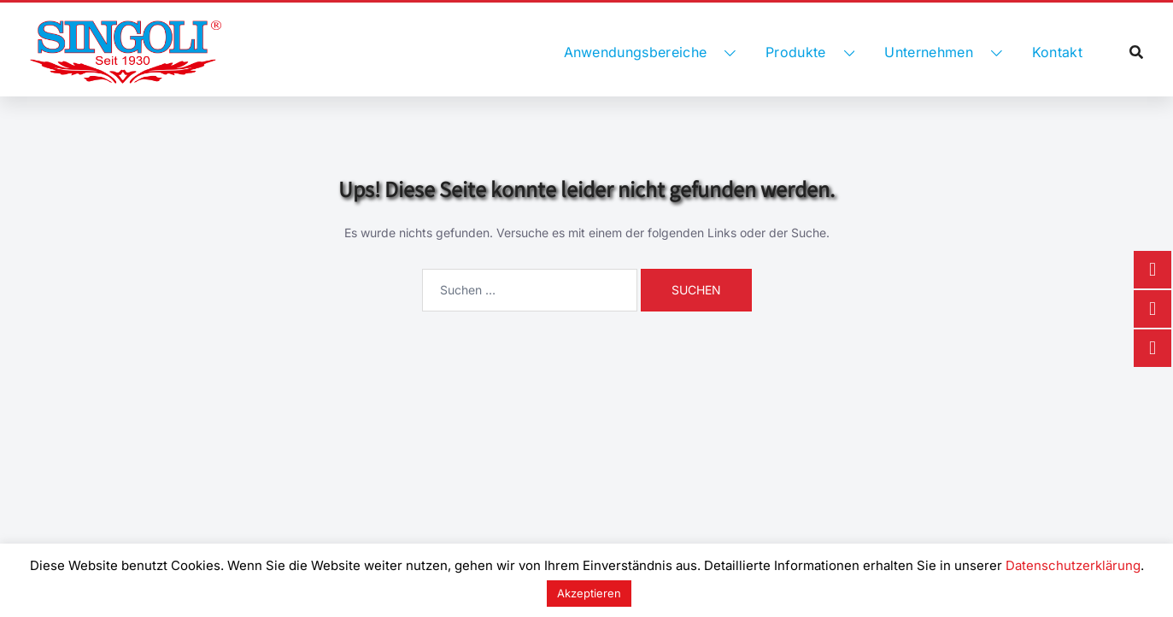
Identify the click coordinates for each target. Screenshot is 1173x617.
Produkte (795, 52)
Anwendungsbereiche (635, 52)
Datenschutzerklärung (1073, 565)
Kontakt (1057, 52)
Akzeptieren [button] (589, 593)
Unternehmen (928, 52)
